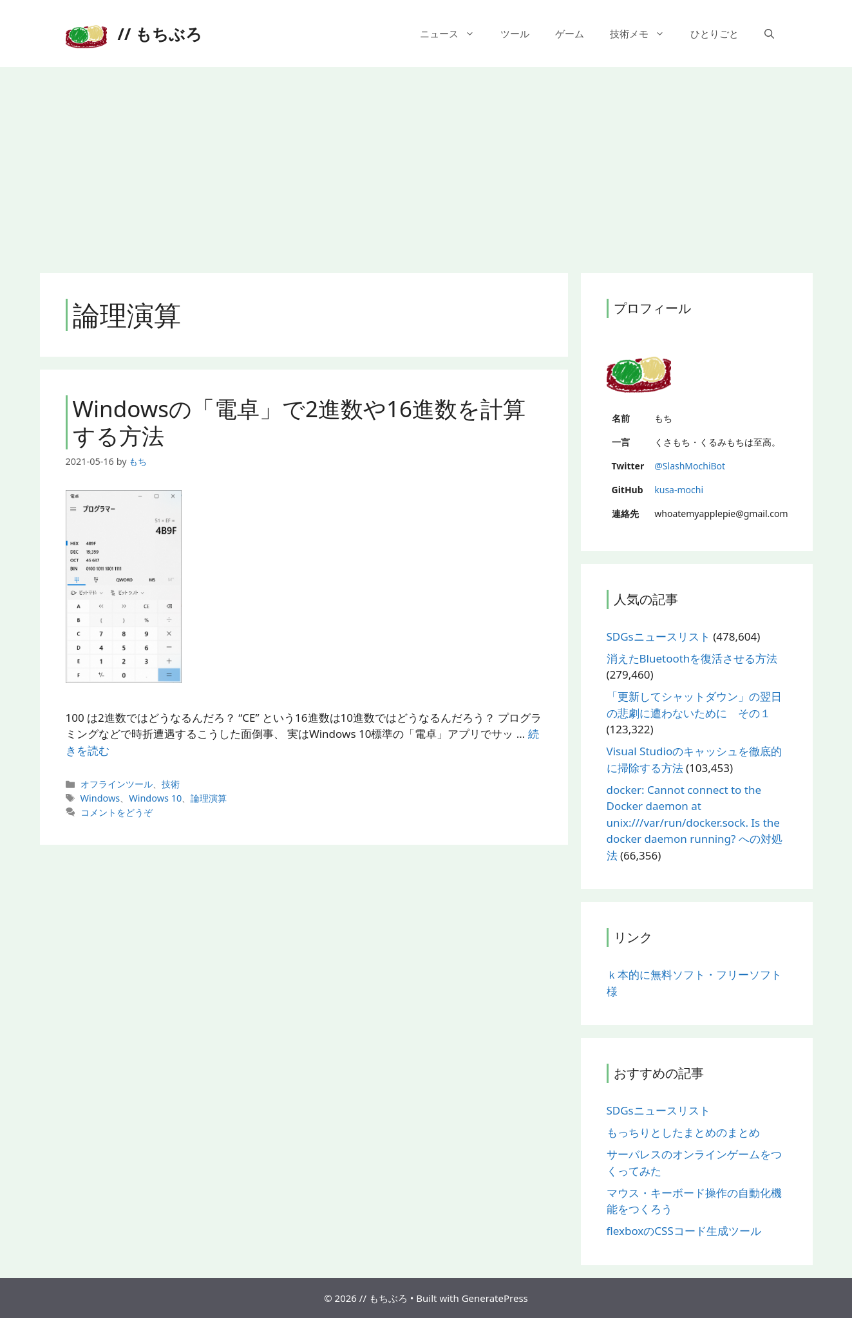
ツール (514, 33)
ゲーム (569, 33)
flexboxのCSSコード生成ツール (684, 1230)
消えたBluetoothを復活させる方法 (692, 658)
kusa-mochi (678, 490)
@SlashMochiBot (689, 466)
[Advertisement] (426, 163)
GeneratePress (495, 1298)
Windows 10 (155, 798)
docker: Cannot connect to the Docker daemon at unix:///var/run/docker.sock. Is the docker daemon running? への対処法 (694, 822)
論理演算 (209, 798)
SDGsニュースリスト (658, 636)
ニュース (454, 33)
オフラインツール (116, 784)
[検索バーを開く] (769, 33)
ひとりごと (714, 33)
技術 (171, 784)
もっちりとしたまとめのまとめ (683, 1132)
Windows (100, 798)
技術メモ (643, 33)
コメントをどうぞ (116, 812)
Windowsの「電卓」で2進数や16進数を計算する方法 (299, 422)
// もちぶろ (160, 33)
